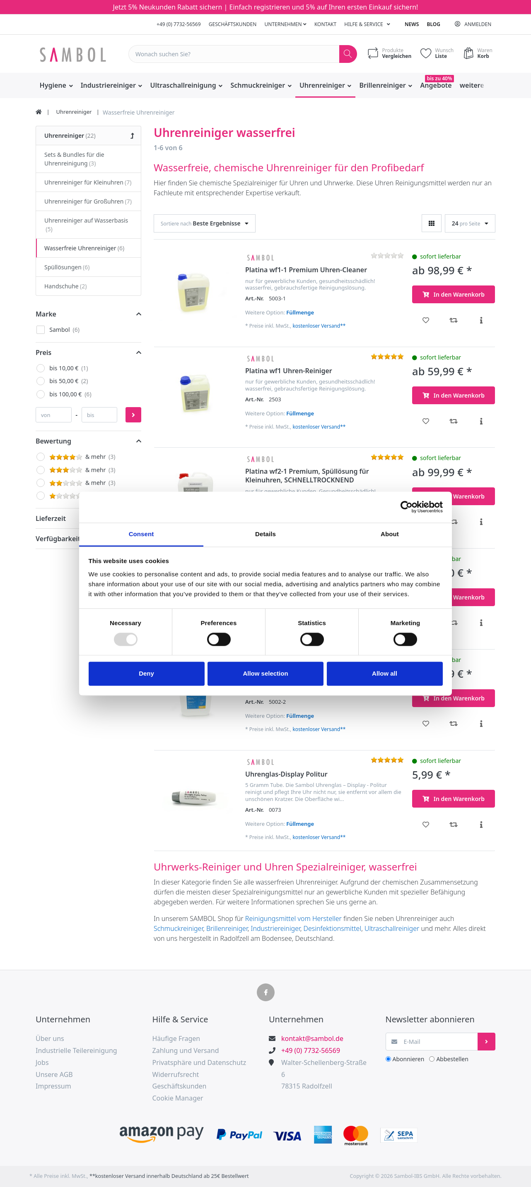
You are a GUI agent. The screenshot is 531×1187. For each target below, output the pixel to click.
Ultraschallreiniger (392, 928)
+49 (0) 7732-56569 (179, 24)
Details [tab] (265, 533)
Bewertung (53, 441)
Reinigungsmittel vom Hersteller (293, 918)
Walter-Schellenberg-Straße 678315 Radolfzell (324, 1074)
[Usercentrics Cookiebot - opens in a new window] (406, 507)
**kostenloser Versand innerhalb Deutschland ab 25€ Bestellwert (169, 1176)
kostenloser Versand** (318, 325)
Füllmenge (300, 312)
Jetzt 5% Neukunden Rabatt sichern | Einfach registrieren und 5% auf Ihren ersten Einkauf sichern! (265, 7)
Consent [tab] (141, 533)
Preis (43, 352)
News (412, 24)
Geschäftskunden (233, 24)
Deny (146, 673)
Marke (46, 314)
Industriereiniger (275, 928)
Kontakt (325, 24)
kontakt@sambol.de (312, 1038)
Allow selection (265, 673)
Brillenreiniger (227, 928)
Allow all (384, 673)
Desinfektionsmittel (333, 928)
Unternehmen (286, 24)
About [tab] (390, 533)
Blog (433, 24)
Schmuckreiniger (178, 928)
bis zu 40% (439, 78)
